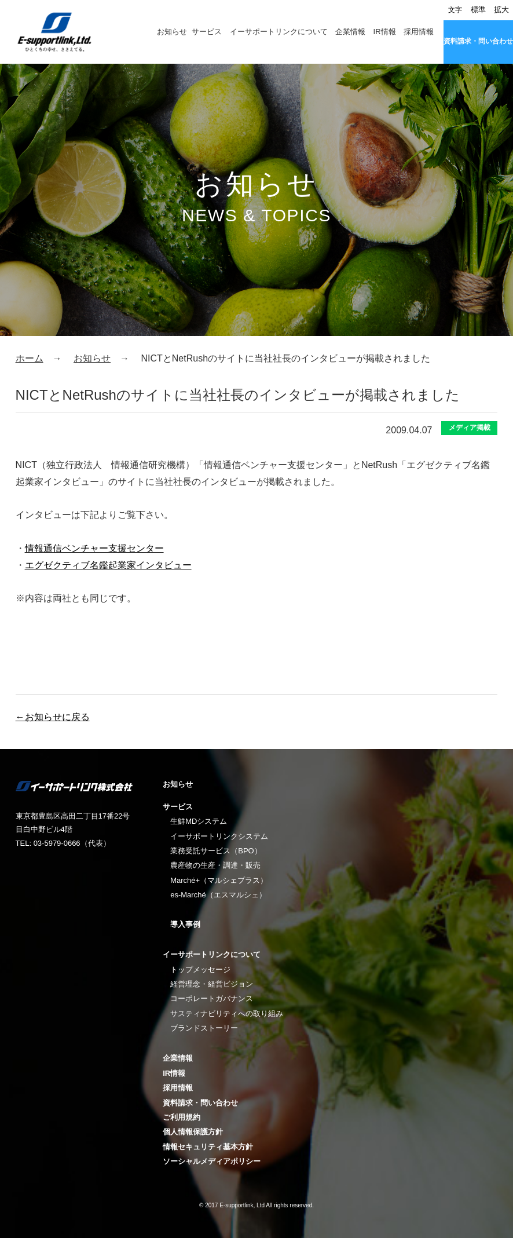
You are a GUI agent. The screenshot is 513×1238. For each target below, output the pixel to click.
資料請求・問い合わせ (478, 41)
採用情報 (419, 31)
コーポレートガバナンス (211, 998)
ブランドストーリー (204, 1028)
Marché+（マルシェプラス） (219, 880)
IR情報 (384, 31)
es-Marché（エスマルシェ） (218, 894)
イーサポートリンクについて (279, 31)
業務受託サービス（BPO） (215, 850)
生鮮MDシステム (198, 821)
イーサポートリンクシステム (219, 836)
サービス (207, 31)
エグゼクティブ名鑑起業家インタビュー (108, 565)
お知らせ (172, 31)
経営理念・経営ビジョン (211, 984)
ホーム (29, 358)
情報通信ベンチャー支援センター (94, 548)
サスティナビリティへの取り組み (226, 1013)
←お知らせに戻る (53, 717)
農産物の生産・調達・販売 (215, 865)
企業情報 (350, 31)
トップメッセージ (200, 969)
